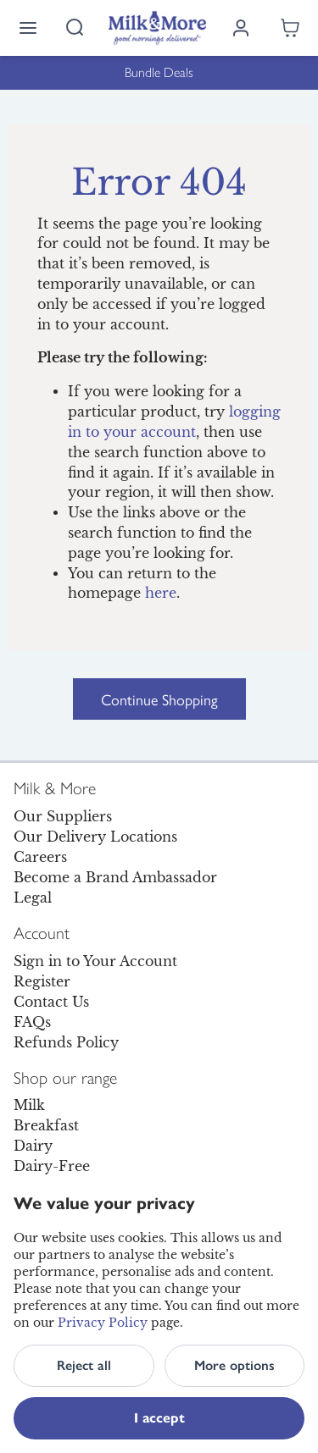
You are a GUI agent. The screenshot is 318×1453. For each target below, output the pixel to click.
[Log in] (241, 28)
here (160, 593)
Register (42, 981)
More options (234, 1365)
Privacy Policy (103, 1322)
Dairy (33, 1145)
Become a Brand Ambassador (115, 877)
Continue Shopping (159, 699)
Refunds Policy (66, 1042)
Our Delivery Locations (95, 836)
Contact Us (51, 1001)
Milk (29, 1105)
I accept (159, 1418)
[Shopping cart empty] (290, 28)
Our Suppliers (63, 816)
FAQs (32, 1022)
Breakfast (46, 1125)
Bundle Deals (159, 72)
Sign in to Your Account (95, 961)
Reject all (84, 1365)
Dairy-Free (52, 1165)
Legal (33, 897)
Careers (40, 856)
